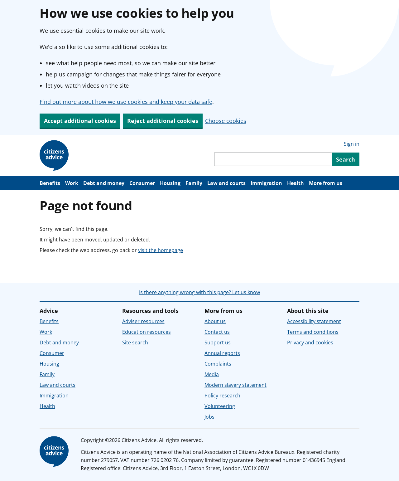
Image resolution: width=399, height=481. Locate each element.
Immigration (266, 183)
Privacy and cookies (310, 342)
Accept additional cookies (80, 120)
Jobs (209, 416)
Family (193, 183)
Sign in (351, 143)
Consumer (142, 183)
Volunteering (219, 406)
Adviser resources (143, 321)
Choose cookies (225, 120)
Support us (217, 342)
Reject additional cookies (162, 120)
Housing (170, 183)
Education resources (146, 331)
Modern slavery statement (235, 384)
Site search (135, 342)
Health (295, 183)
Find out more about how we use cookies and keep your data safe (126, 101)
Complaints (217, 363)
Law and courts (226, 183)
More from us (325, 183)
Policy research (222, 395)
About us (215, 321)
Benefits (50, 183)
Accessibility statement (314, 321)
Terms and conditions (313, 331)
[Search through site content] (273, 159)
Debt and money (103, 183)
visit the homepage (160, 250)
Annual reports (222, 353)
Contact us (217, 331)
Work (71, 183)
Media (211, 374)
